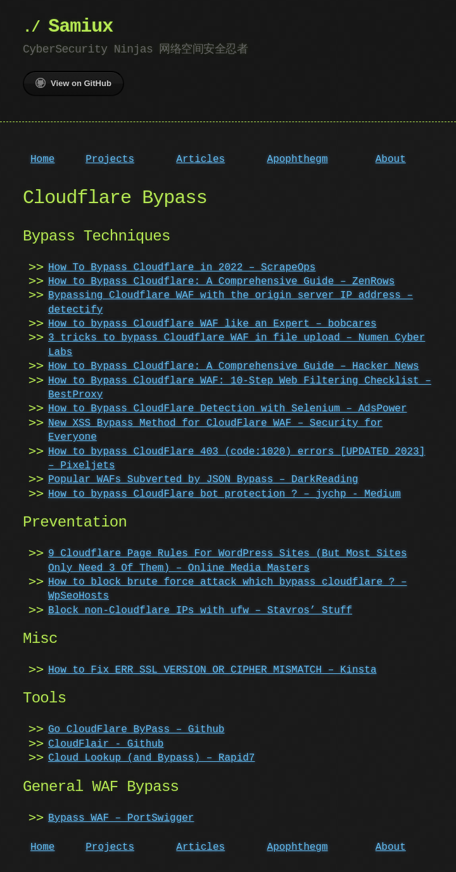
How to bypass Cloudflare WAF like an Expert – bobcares (212, 324)
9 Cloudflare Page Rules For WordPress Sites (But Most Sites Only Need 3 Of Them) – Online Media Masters (227, 561)
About (391, 159)
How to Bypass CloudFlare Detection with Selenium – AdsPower (227, 409)
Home (42, 159)
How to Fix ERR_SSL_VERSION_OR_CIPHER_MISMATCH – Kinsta (212, 670)
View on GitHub (73, 83)
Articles (200, 159)
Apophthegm (297, 159)
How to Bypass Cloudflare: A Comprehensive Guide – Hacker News (233, 366)
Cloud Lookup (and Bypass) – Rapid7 (151, 758)
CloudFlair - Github (105, 744)
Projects (110, 159)
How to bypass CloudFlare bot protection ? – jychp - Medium (224, 494)
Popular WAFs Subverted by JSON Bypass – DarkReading (203, 480)
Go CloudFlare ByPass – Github (136, 730)
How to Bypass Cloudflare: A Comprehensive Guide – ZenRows (221, 282)
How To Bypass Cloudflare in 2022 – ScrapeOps (181, 268)
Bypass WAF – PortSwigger (121, 818)
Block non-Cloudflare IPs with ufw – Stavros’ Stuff (200, 611)
